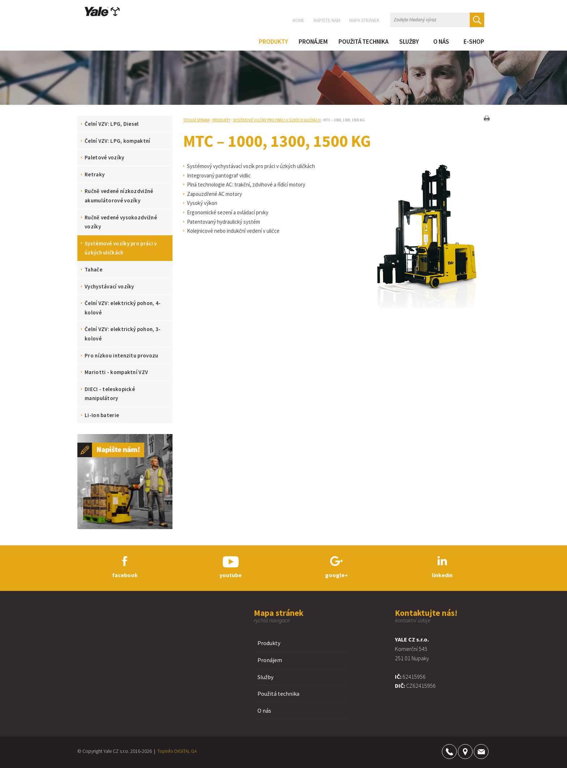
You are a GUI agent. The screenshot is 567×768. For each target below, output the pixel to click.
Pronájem (269, 660)
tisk (487, 118)
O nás (264, 710)
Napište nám (327, 20)
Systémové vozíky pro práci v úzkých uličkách (277, 120)
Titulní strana (196, 120)
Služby (265, 677)
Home (298, 20)
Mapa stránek (364, 20)
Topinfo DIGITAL (173, 751)
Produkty (221, 120)
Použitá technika (278, 693)
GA (194, 751)
